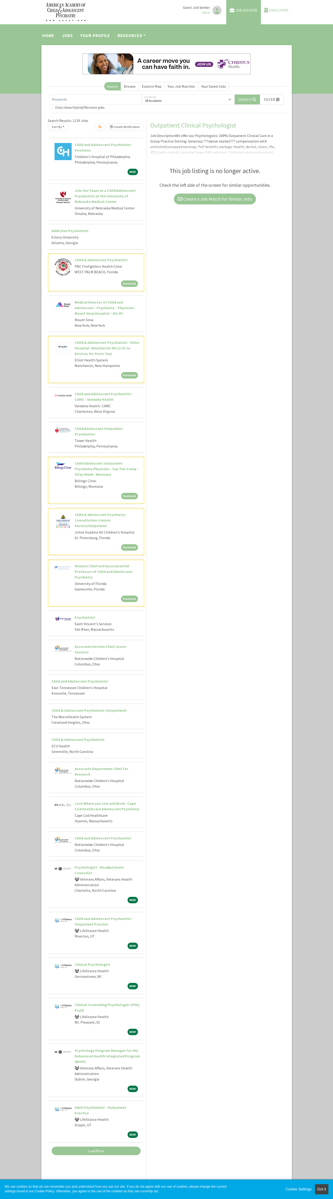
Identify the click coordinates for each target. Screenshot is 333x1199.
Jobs (67, 35)
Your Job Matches (181, 86)
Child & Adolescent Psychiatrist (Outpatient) (89, 710)
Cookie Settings (299, 1189)
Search (112, 86)
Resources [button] (130, 35)
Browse (130, 86)
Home (48, 35)
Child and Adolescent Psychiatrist (80, 681)
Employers (276, 10)
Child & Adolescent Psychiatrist (101, 260)
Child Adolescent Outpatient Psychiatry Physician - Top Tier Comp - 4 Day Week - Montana (106, 469)
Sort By (57, 127)
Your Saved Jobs (213, 86)
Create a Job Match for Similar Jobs (215, 199)
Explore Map (152, 86)
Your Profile (95, 35)
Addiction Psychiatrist (70, 230)
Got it (321, 1189)
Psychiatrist (85, 617)
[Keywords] (96, 99)
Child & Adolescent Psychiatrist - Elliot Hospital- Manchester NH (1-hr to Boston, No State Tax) (107, 348)
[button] (272, 99)
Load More (96, 1151)
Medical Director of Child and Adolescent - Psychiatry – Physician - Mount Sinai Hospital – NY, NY (105, 308)
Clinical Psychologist (92, 964)
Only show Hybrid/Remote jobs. (80, 107)
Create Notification (125, 127)
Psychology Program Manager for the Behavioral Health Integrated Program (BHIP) (107, 1056)
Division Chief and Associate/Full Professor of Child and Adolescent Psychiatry (103, 571)
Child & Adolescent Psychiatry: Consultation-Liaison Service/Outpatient (100, 520)
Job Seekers (243, 10)
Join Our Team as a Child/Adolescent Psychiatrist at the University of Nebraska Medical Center (105, 196)
